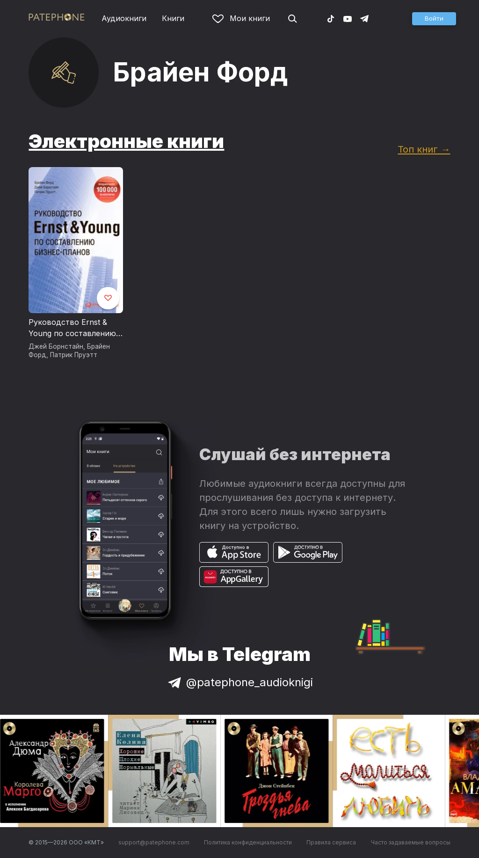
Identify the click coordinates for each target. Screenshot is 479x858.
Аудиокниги (124, 18)
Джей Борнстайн (56, 346)
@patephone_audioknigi (239, 682)
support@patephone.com (153, 842)
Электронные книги (126, 141)
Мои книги (241, 18)
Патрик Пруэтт (73, 355)
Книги (173, 18)
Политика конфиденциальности (248, 842)
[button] (434, 18)
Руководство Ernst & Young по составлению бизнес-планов (72, 328)
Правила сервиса (331, 842)
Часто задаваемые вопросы (410, 842)
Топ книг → (424, 149)
